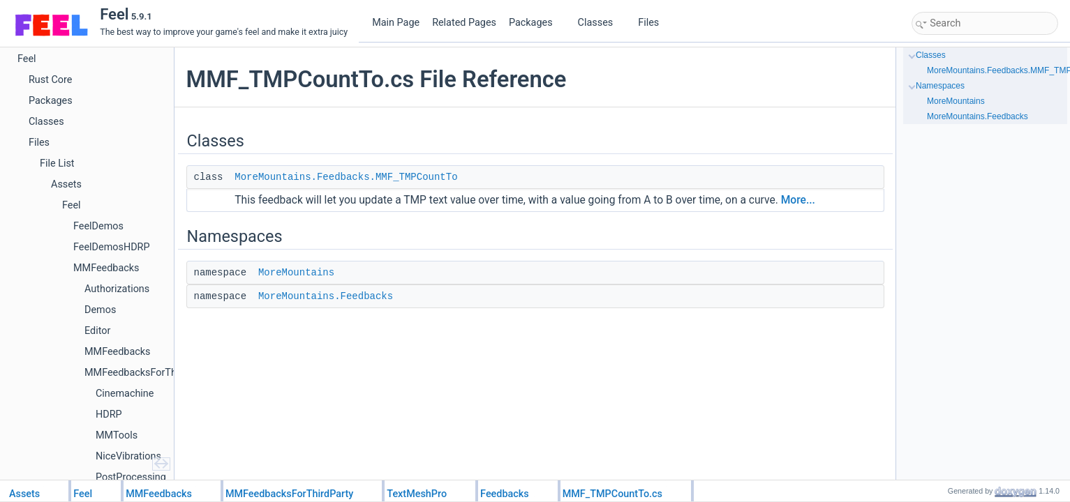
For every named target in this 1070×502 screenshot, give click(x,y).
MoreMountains (296, 272)
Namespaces (940, 86)
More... (798, 200)
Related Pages (464, 23)
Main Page (395, 23)
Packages (536, 23)
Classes (601, 23)
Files (653, 23)
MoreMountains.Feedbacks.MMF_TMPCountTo (346, 177)
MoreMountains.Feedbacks (325, 296)
